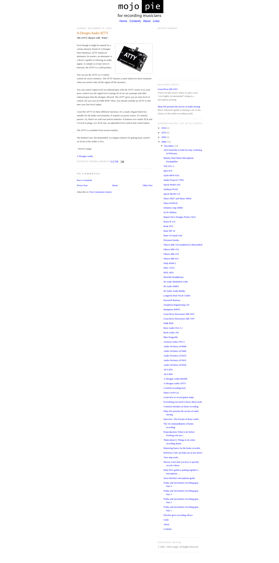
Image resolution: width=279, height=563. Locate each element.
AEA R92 (168, 369)
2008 (164, 141)
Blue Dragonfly (171, 337)
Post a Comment (84, 180)
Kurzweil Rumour (172, 300)
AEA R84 (168, 374)
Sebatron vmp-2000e (173, 207)
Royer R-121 (170, 221)
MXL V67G (169, 267)
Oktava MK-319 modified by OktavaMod (183, 244)
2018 (164, 128)
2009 (164, 137)
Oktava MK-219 (171, 254)
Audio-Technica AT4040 (175, 346)
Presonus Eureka (171, 240)
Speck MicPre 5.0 (172, 194)
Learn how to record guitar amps (179, 397)
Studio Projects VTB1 (174, 180)
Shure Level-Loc (171, 392)
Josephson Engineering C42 (176, 304)
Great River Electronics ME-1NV (179, 318)
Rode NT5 (168, 226)
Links (156, 21)
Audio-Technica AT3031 (175, 360)
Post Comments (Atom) (101, 192)
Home (123, 21)
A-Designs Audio (85, 156)
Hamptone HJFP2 (172, 309)
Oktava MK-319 (171, 249)
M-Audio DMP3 (171, 286)
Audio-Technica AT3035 (175, 355)
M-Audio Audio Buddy (174, 291)
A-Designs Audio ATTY (175, 383)
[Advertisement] (180, 53)
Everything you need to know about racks (183, 402)
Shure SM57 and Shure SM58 (177, 198)
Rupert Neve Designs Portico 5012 (180, 217)
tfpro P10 (168, 170)
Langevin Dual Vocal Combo (177, 295)
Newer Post (82, 185)
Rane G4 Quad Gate (173, 235)
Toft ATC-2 (169, 166)
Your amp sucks (171, 457)
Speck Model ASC (172, 184)
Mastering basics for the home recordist (182, 448)
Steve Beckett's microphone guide (179, 478)
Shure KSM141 (171, 203)
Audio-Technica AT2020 (175, 365)
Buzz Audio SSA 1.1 (173, 328)
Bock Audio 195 (171, 332)
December (169, 146)
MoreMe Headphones (174, 277)
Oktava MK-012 (171, 258)
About (147, 21)
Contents (135, 21)
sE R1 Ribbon (170, 212)
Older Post (147, 185)
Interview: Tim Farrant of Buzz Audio (181, 419)
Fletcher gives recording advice (178, 515)
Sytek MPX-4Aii (171, 175)
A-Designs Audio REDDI (175, 378)
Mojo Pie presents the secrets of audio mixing (179, 106)
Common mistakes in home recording (181, 406)
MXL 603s (168, 272)
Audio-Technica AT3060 (175, 351)
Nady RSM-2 (170, 263)
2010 (164, 132)
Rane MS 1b (169, 231)
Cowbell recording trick (175, 388)
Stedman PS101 (171, 189)
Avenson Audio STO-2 (174, 341)
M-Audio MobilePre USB (176, 281)
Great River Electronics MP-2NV (179, 314)
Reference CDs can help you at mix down (183, 452)
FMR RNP (168, 323)
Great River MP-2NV (168, 89)
